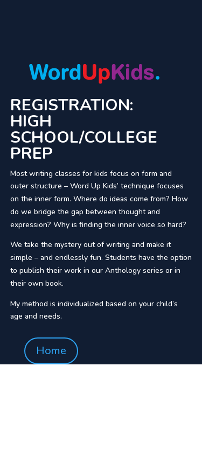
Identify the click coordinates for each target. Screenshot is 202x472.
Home (51, 350)
